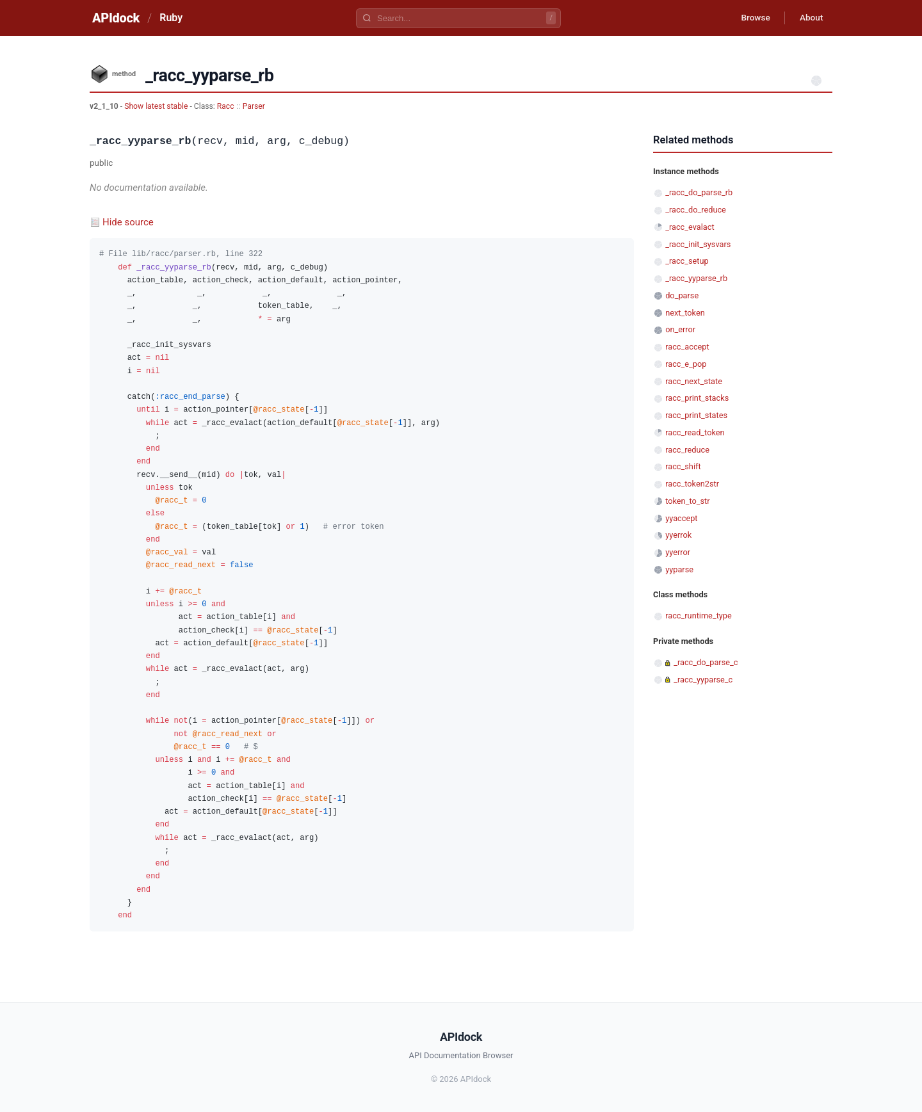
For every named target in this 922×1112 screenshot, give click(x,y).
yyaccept (681, 518)
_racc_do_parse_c (706, 662)
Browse (752, 18)
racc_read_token (694, 432)
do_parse (682, 295)
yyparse (679, 569)
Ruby (170, 18)
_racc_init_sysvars (698, 244)
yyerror (677, 552)
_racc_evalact (689, 227)
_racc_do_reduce (695, 209)
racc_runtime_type (698, 615)
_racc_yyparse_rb (696, 278)
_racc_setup (687, 261)
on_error (680, 329)
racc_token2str (692, 483)
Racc (225, 106)
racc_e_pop (685, 364)
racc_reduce (687, 450)
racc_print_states (696, 415)
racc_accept (687, 346)
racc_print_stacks (697, 398)
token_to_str (687, 501)
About (810, 18)
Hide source (128, 222)
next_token (685, 313)
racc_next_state (693, 381)
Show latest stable (157, 106)
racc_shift (682, 466)
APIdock (116, 18)
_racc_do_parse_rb (698, 192)
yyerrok (678, 535)
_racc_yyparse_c (703, 679)
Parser (254, 106)
